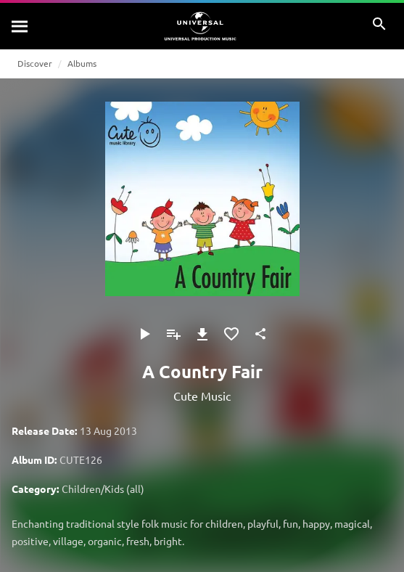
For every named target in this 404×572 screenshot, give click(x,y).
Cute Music (202, 395)
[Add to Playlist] (173, 334)
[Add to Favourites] (231, 334)
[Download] (202, 334)
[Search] (20, 26)
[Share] (260, 334)
